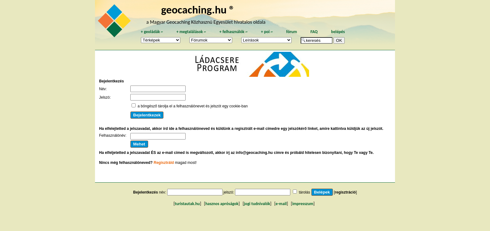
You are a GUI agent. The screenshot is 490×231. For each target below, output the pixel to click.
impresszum (302, 203)
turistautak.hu (187, 203)
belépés (338, 31)
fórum (291, 31)
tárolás (304, 192)
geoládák (152, 31)
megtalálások (191, 31)
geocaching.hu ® (198, 9)
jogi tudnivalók (257, 203)
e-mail (281, 203)
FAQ (314, 31)
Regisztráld (164, 162)
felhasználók (233, 31)
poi (267, 31)
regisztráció (345, 192)
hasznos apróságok (221, 203)
